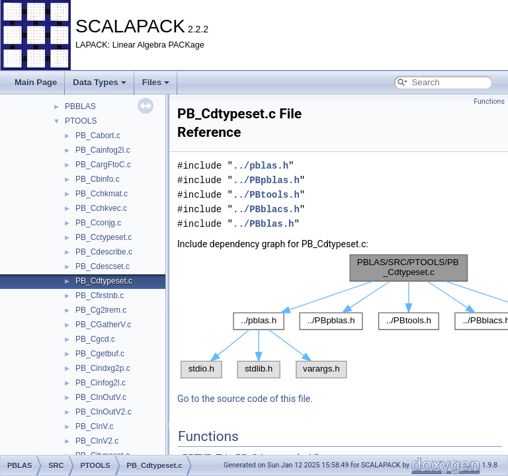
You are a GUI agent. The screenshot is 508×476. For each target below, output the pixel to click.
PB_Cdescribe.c (103, 252)
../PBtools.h (266, 194)
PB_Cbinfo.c (97, 179)
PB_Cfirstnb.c (99, 295)
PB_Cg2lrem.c (100, 310)
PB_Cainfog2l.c (102, 150)
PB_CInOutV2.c (103, 411)
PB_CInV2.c (96, 441)
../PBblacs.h (266, 209)
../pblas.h (260, 165)
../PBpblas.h (266, 180)
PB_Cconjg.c (98, 222)
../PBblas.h (263, 224)
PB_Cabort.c (97, 135)
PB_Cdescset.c (102, 266)
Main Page (36, 82)
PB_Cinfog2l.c (100, 382)
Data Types (99, 82)
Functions (489, 101)
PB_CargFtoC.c (103, 164)
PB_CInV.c (94, 426)
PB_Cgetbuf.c (99, 353)
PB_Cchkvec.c (101, 208)
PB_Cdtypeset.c (103, 281)
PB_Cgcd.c (95, 339)
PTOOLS (81, 121)
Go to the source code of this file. (245, 398)
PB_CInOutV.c (100, 397)
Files (156, 82)
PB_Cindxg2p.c (102, 368)
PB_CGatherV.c (103, 324)
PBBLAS (80, 106)
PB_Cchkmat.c (101, 193)
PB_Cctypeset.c (103, 237)
